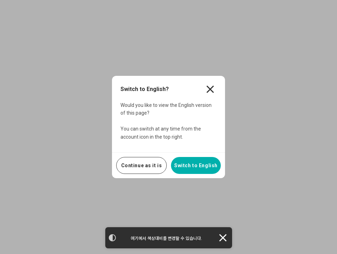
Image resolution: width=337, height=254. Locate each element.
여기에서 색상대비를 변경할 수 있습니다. (166, 238)
